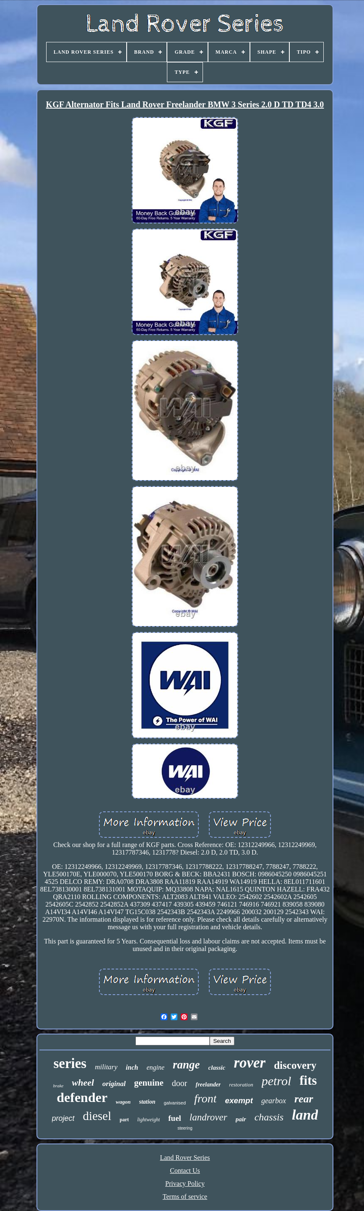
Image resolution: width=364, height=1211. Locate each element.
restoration (241, 1084)
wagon (123, 1102)
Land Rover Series (185, 1157)
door (179, 1083)
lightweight (148, 1120)
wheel (83, 1082)
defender (82, 1097)
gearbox (273, 1101)
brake (58, 1085)
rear (303, 1099)
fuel (174, 1118)
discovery (295, 1065)
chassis (269, 1117)
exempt (239, 1100)
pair (241, 1119)
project (63, 1118)
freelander (208, 1084)
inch (132, 1067)
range (186, 1064)
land (305, 1115)
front (205, 1098)
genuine (149, 1083)
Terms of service (185, 1196)
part (124, 1120)
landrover (208, 1117)
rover (249, 1063)
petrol (276, 1081)
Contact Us (185, 1170)
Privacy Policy (185, 1183)
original (114, 1084)
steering (184, 1128)
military (106, 1067)
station (147, 1102)
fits (308, 1080)
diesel (97, 1116)
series (69, 1063)
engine (155, 1067)
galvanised (175, 1102)
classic (217, 1067)
